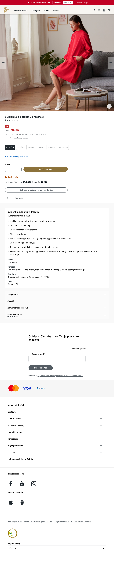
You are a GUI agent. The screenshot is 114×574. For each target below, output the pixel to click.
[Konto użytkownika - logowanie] (104, 11)
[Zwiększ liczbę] (18, 169)
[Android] (22, 503)
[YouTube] (22, 485)
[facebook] (11, 485)
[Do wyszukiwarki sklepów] (99, 11)
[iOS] (11, 503)
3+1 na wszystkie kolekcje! (38, 2)
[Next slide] (111, 63)
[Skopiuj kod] (68, 2)
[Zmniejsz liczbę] (7, 169)
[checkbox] (10, 147)
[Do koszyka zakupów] (109, 11)
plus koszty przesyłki (21, 138)
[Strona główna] (6, 10)
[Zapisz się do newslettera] (41, 367)
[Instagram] (34, 485)
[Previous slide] (3, 63)
